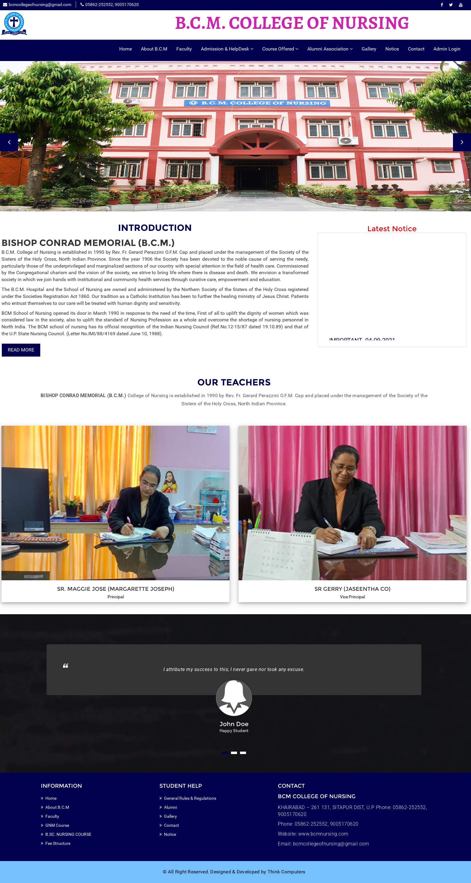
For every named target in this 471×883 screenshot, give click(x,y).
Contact (416, 49)
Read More (21, 350)
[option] (235, 136)
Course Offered (280, 49)
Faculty (184, 49)
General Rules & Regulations (190, 798)
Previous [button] (9, 142)
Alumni (170, 807)
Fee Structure (57, 843)
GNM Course (57, 825)
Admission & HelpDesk (227, 49)
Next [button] (462, 142)
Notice (392, 49)
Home (125, 49)
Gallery (369, 49)
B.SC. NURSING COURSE (68, 834)
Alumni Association (330, 49)
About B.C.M (154, 49)
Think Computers (286, 872)
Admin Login (446, 49)
